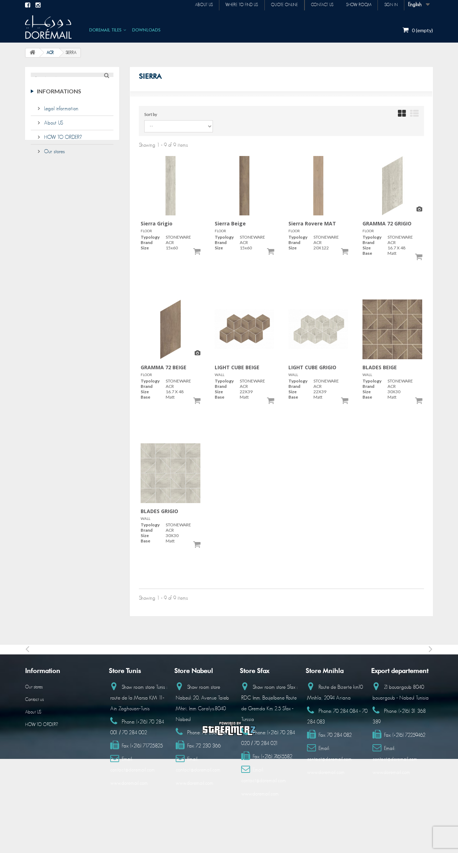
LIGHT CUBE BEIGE (237, 367)
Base (367, 253)
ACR (50, 52)
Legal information (60, 114)
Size (145, 247)
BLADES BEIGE (379, 367)
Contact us (317, 5)
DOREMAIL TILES (105, 30)
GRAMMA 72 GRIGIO (386, 223)
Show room (356, 5)
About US (53, 128)
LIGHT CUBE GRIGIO (312, 367)
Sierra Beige (230, 223)
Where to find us (233, 5)
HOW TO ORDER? (62, 142)
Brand (146, 242)
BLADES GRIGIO (159, 511)
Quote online (277, 5)
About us (193, 5)
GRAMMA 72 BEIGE (163, 367)
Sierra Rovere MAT (312, 223)
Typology (150, 237)
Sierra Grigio (156, 223)
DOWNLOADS (146, 30)
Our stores (54, 157)
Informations (59, 99)
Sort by (150, 114)
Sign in (390, 5)
